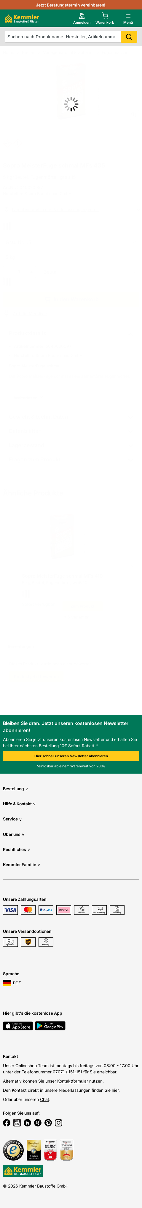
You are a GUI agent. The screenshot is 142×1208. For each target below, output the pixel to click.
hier (115, 1090)
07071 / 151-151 (67, 1071)
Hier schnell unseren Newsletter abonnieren (71, 756)
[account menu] (81, 18)
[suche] (71, 37)
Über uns (13, 834)
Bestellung (15, 788)
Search (129, 37)
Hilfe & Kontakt (19, 804)
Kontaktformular (72, 1080)
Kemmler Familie (21, 864)
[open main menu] (128, 18)
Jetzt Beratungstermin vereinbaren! (71, 4)
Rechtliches (16, 849)
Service (12, 819)
